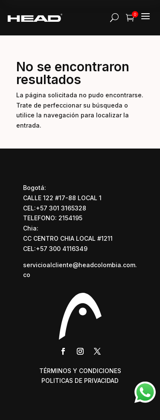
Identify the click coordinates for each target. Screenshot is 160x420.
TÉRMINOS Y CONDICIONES (80, 370)
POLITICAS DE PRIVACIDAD (80, 380)
